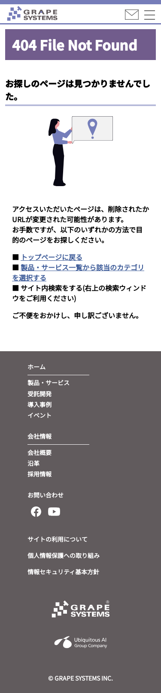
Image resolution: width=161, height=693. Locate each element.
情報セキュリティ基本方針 (63, 571)
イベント (39, 415)
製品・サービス (48, 382)
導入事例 (39, 404)
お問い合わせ (45, 495)
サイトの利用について (57, 539)
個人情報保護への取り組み (63, 555)
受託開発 (39, 393)
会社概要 (39, 452)
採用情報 (39, 474)
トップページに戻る (51, 257)
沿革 (33, 463)
